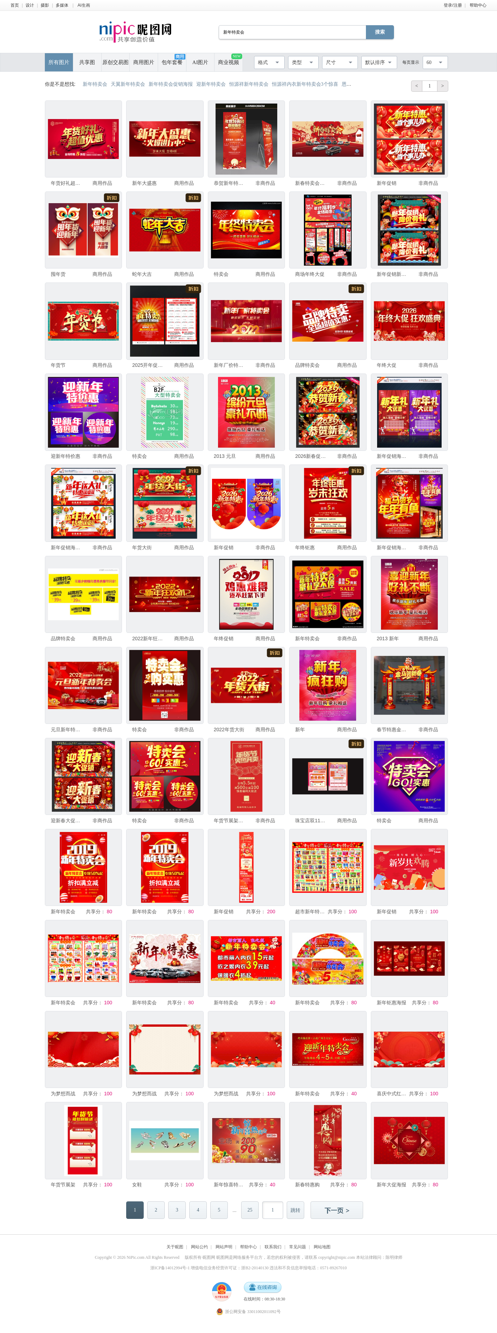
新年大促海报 (391, 1184)
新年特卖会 (307, 638)
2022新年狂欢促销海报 (147, 638)
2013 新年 (388, 638)
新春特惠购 (307, 1184)
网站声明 (224, 1246)
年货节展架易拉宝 (229, 820)
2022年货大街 (229, 729)
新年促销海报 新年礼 (66, 547)
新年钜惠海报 (391, 1002)
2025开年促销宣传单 (147, 365)
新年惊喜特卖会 (229, 1184)
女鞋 (137, 1184)
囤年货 (58, 274)
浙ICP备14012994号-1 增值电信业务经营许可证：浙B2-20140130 (209, 1267)
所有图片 (58, 62)
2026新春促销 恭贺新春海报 (310, 456)
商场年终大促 (310, 274)
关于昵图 (174, 1246)
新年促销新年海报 (392, 274)
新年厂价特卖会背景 (229, 365)
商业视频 (230, 59)
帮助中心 (478, 5)
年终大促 (386, 365)
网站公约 (199, 1246)
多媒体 (62, 5)
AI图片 (200, 62)
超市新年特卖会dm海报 (310, 911)
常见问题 (297, 1246)
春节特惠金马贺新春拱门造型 (392, 729)
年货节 (58, 365)
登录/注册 (453, 5)
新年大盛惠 (144, 183)
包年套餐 (173, 59)
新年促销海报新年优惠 (392, 456)
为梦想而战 (63, 1093)
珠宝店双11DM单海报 (310, 820)
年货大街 (142, 547)
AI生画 (83, 5)
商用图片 (143, 62)
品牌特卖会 (307, 365)
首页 (15, 5)
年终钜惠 (305, 547)
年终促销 (223, 638)
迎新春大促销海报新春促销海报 (66, 820)
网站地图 (322, 1246)
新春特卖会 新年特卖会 (310, 183)
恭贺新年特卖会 (229, 183)
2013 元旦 (225, 456)
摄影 (45, 5)
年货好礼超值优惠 (66, 183)
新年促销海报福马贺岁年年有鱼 (392, 547)
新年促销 (386, 183)
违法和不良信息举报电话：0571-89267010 (308, 1267)
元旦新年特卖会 (66, 729)
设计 (30, 5)
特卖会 (221, 274)
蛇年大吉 (142, 274)
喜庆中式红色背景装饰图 (392, 1093)
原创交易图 (115, 62)
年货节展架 (63, 1184)
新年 (300, 729)
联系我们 (273, 1246)
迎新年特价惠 (65, 456)
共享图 (87, 62)
